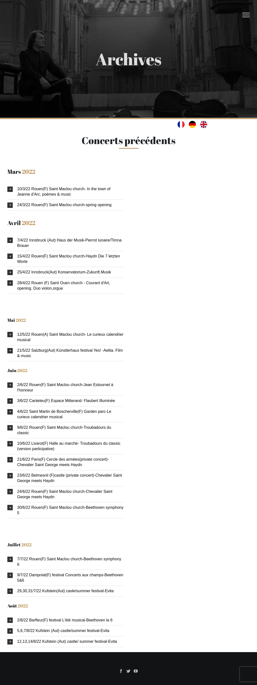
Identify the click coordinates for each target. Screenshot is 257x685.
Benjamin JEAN (207, 670)
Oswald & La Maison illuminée (95, 670)
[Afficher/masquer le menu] (246, 15)
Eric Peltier (158, 670)
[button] (65, 192)
